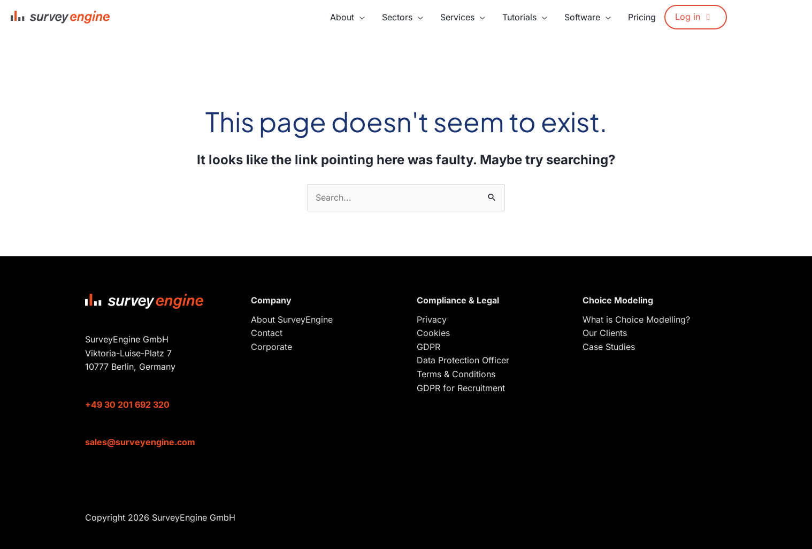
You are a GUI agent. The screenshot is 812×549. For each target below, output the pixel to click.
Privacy (432, 319)
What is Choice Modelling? (636, 319)
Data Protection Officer (463, 360)
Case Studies (609, 346)
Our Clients (605, 332)
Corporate (271, 346)
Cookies (433, 332)
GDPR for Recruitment (461, 388)
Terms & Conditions (456, 374)
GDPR (428, 346)
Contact (266, 332)
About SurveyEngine (292, 319)
